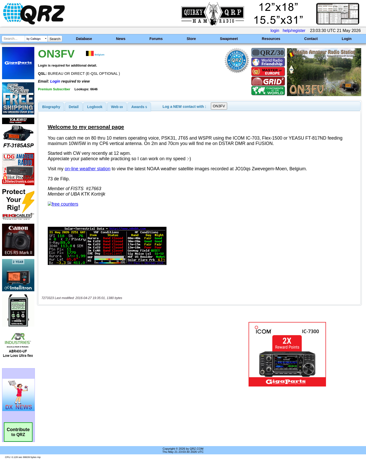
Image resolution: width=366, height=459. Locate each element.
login (274, 30)
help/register (294, 30)
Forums (156, 39)
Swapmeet (229, 39)
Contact (311, 39)
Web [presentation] (117, 107)
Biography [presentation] (51, 107)
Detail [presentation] (73, 107)
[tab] (51, 106)
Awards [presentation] (139, 107)
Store (191, 39)
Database (84, 39)
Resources (271, 39)
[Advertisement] (128, 338)
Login (347, 39)
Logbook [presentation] (94, 107)
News (120, 39)
